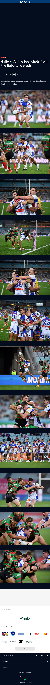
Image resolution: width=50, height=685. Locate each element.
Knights (4, 57)
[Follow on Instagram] (44, 655)
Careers (16, 676)
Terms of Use (21, 672)
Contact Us (24, 676)
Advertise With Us (31, 676)
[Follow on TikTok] (36, 655)
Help (20, 676)
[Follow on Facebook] (39, 655)
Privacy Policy (28, 672)
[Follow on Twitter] (42, 655)
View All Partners (25, 649)
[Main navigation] (2, 2)
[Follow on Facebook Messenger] (47, 655)
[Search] (48, 2)
